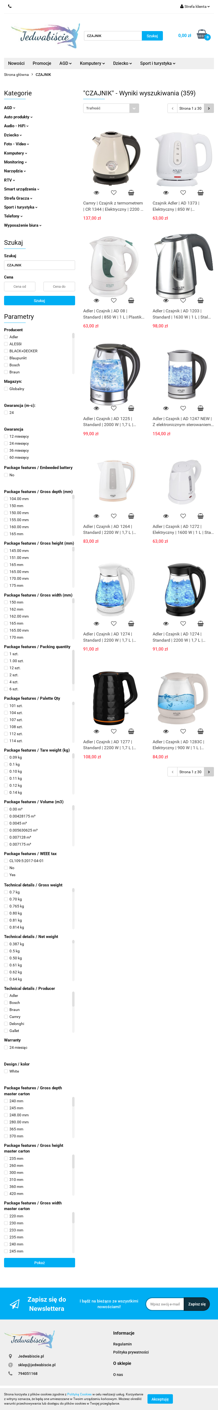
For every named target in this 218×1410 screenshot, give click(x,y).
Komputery (92, 63)
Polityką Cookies (79, 1394)
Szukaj (39, 301)
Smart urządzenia (21, 189)
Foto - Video (16, 144)
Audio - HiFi (16, 125)
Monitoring (15, 162)
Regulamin (122, 1344)
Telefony (13, 216)
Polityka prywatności (131, 1352)
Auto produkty (18, 117)
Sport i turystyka (158, 63)
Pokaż (39, 1263)
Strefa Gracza (18, 198)
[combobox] (111, 108)
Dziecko (122, 63)
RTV (9, 180)
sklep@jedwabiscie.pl (37, 1365)
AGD (65, 63)
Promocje (42, 63)
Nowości (16, 63)
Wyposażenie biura (23, 225)
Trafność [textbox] (93, 108)
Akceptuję (160, 1399)
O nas (118, 1374)
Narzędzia (15, 171)
